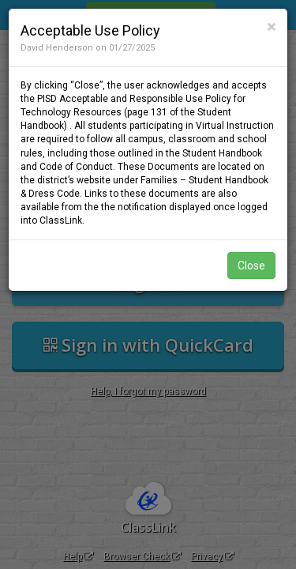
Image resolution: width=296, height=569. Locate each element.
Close (251, 265)
